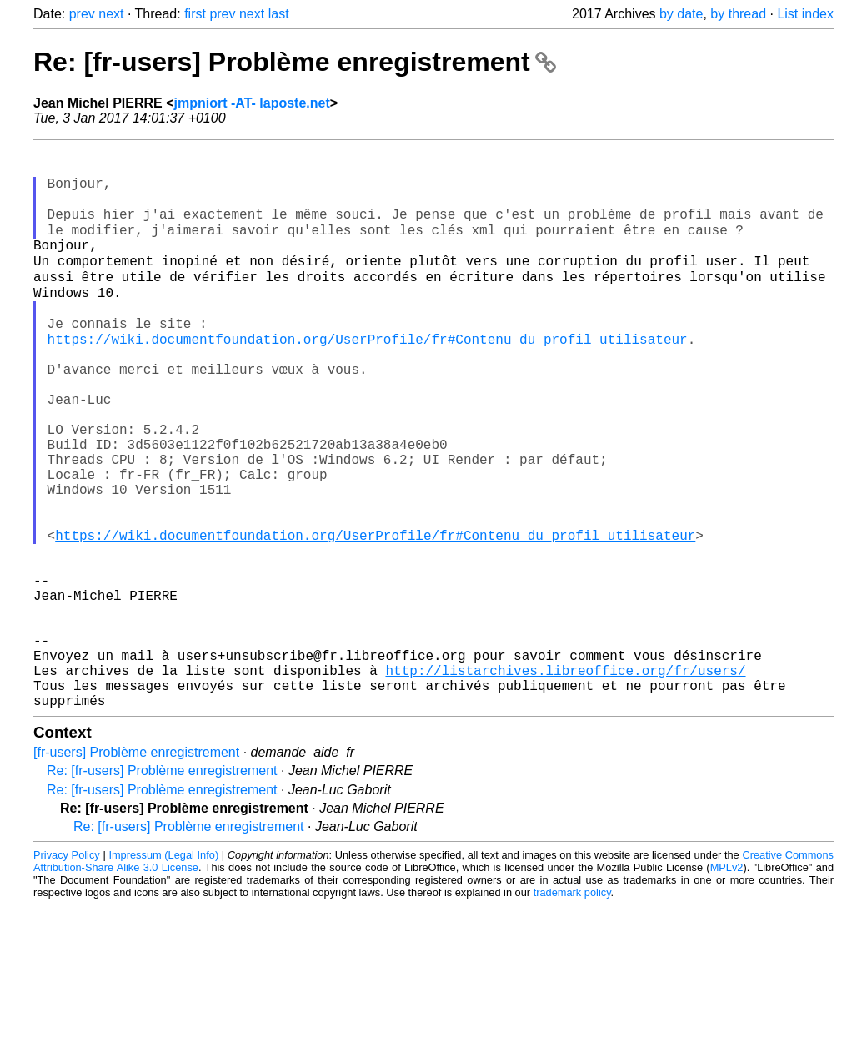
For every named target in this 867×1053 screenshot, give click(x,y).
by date (681, 14)
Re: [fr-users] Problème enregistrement (294, 62)
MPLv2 (727, 984)
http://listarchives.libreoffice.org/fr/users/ (565, 780)
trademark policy (572, 1009)
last (278, 14)
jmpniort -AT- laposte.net (252, 103)
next (110, 14)
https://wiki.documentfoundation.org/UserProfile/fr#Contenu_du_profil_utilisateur (368, 376)
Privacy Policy (66, 971)
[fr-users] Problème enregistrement (136, 869)
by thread (738, 14)
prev (82, 14)
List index (805, 14)
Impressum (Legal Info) (163, 971)
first (195, 14)
